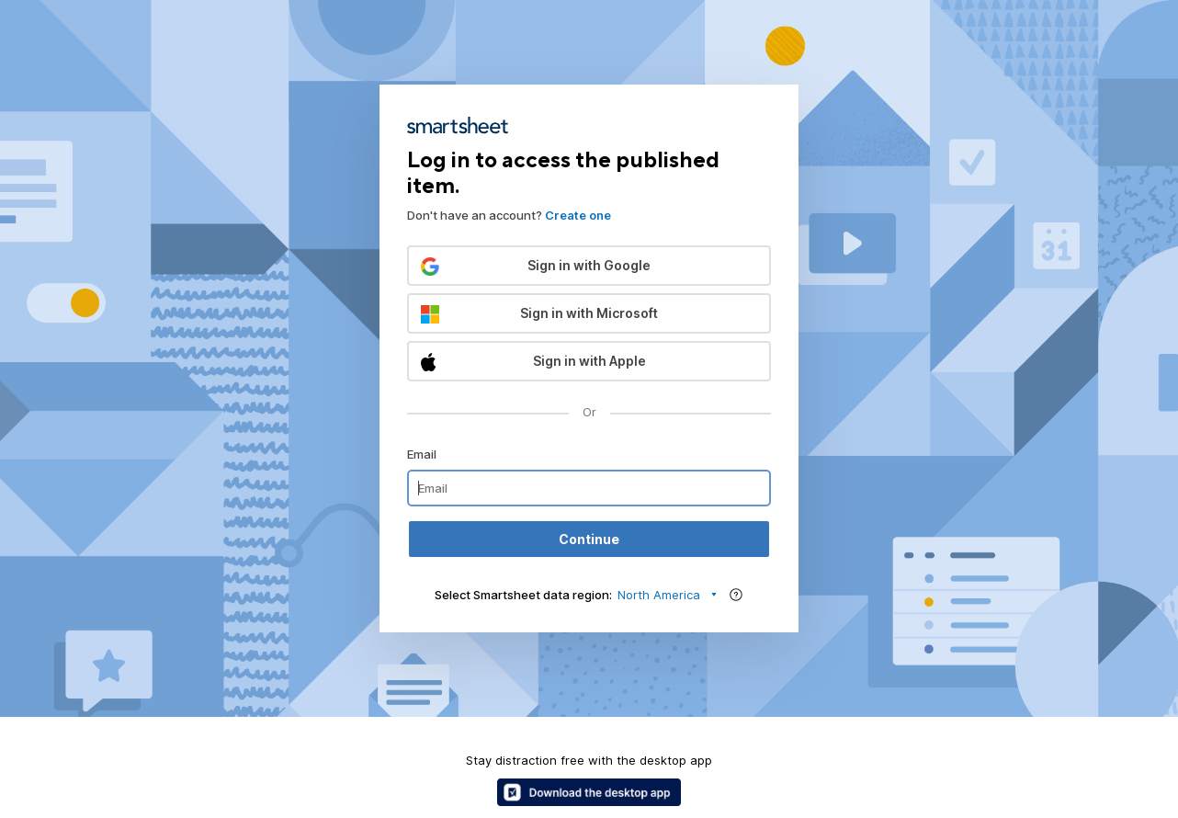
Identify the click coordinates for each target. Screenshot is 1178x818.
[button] (589, 265)
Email (421, 454)
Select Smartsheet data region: (523, 594)
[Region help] (736, 594)
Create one (578, 215)
